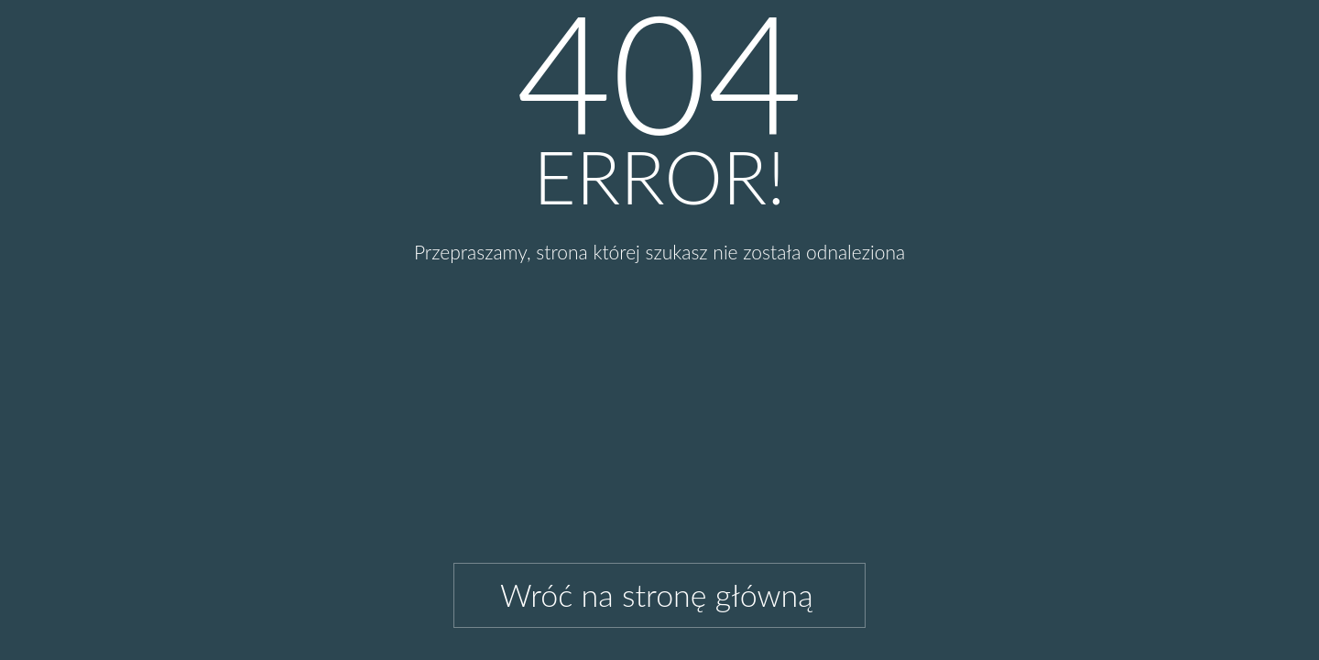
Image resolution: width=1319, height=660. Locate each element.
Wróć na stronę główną (656, 594)
